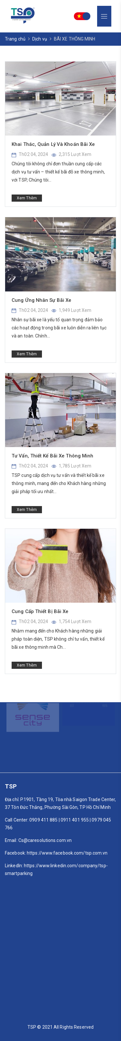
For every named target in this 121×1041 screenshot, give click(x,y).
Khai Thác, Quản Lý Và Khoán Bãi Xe (53, 144)
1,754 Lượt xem (72, 621)
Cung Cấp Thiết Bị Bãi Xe (40, 611)
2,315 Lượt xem (72, 154)
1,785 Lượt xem (72, 465)
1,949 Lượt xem (72, 310)
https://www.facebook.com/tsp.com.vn (67, 853)
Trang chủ (15, 38)
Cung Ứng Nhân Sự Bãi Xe (41, 300)
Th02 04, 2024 (30, 154)
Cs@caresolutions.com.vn (45, 840)
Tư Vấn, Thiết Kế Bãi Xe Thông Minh (52, 456)
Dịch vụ (39, 38)
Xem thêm (27, 198)
